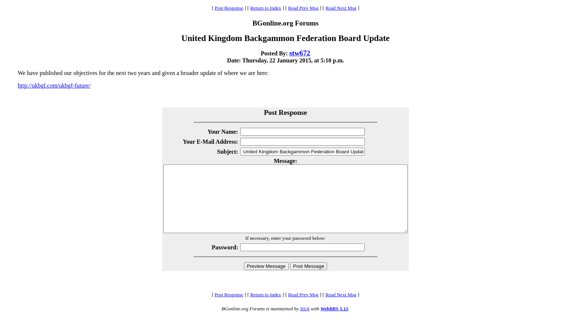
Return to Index (265, 8)
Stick (304, 322)
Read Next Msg (341, 8)
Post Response (229, 8)
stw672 (299, 53)
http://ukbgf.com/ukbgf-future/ (54, 85)
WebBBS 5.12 (334, 322)
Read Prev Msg (303, 8)
